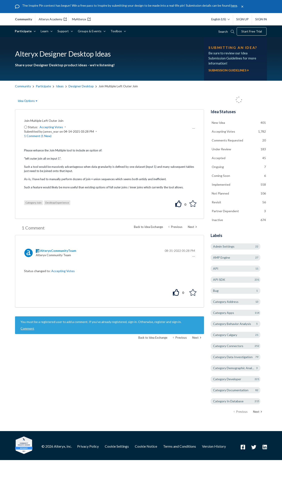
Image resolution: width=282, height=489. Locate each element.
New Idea (218, 122)
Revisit (216, 202)
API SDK (219, 279)
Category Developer (227, 379)
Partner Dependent (225, 211)
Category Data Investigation (233, 357)
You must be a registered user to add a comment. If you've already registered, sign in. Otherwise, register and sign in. (101, 322)
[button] (193, 128)
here (234, 5)
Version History (214, 446)
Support (63, 31)
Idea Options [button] (26, 101)
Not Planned (220, 193)
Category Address (225, 302)
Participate (24, 31)
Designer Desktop (81, 86)
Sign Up (242, 19)
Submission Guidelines (228, 70)
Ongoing (218, 167)
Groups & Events (90, 31)
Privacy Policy (88, 446)
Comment (27, 328)
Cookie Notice (146, 446)
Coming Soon (221, 176)
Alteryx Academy (53, 19)
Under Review (221, 149)
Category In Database (228, 401)
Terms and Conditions (179, 446)
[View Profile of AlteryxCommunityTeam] (58, 250)
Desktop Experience (57, 202)
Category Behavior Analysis (232, 324)
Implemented (221, 184)
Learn (45, 31)
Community (23, 86)
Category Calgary (225, 335)
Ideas (60, 86)
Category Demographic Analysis (235, 368)
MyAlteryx (81, 19)
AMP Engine (221, 257)
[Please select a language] (219, 19)
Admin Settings (223, 246)
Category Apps (223, 313)
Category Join (33, 202)
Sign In (261, 19)
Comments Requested (227, 140)
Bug (216, 290)
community (23, 19)
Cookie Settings (117, 446)
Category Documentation (230, 390)
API (215, 268)
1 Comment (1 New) (37, 136)
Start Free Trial (251, 31)
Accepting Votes (51, 127)
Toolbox (117, 31)
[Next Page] (257, 411)
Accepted (218, 158)
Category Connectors (228, 346)
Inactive (217, 220)
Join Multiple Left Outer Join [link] (118, 86)
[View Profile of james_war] (51, 131)
